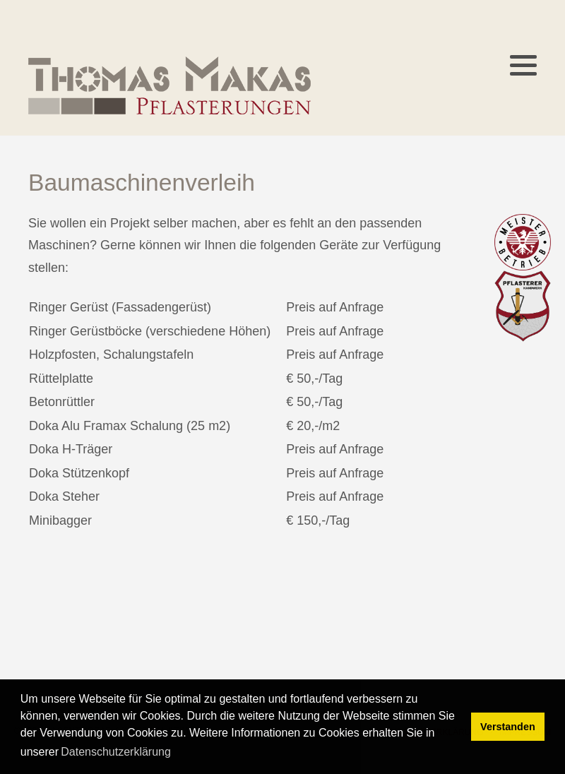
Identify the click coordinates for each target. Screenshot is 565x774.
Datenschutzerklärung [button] (116, 752)
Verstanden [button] (507, 726)
